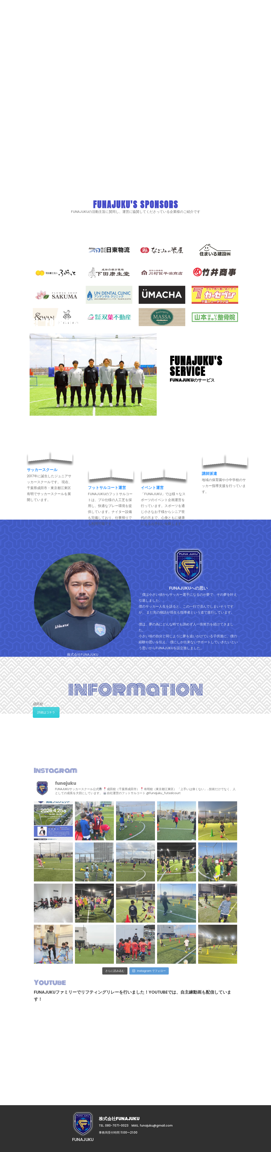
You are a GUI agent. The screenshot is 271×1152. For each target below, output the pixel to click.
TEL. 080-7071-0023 (114, 1125)
